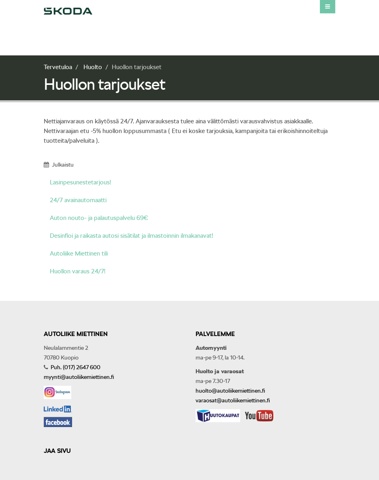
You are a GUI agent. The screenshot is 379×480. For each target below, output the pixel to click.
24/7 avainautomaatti (78, 200)
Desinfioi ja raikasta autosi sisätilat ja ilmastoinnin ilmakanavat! (131, 235)
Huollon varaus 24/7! (77, 271)
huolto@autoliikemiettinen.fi (230, 390)
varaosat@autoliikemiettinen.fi (233, 400)
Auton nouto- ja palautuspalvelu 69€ (99, 218)
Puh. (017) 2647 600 (74, 367)
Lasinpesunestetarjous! (80, 182)
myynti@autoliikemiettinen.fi (79, 377)
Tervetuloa (58, 67)
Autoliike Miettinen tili (79, 253)
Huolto (92, 67)
